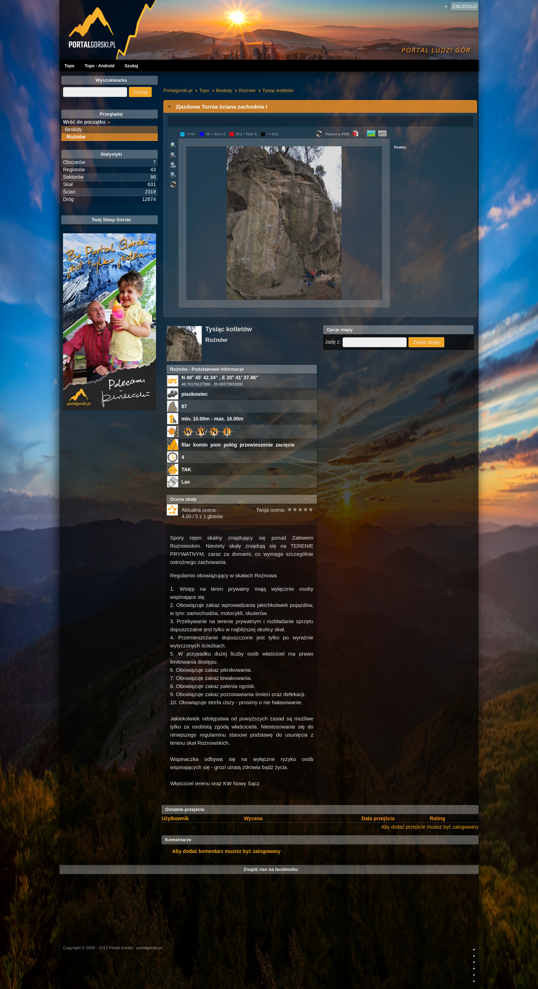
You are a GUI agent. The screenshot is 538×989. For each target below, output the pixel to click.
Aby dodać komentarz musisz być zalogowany (226, 851)
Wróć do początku (84, 122)
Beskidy (224, 90)
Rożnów (247, 90)
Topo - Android (99, 65)
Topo (69, 65)
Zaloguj (464, 6)
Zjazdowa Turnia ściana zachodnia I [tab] (217, 107)
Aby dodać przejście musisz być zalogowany (429, 827)
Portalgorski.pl (177, 90)
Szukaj (131, 65)
